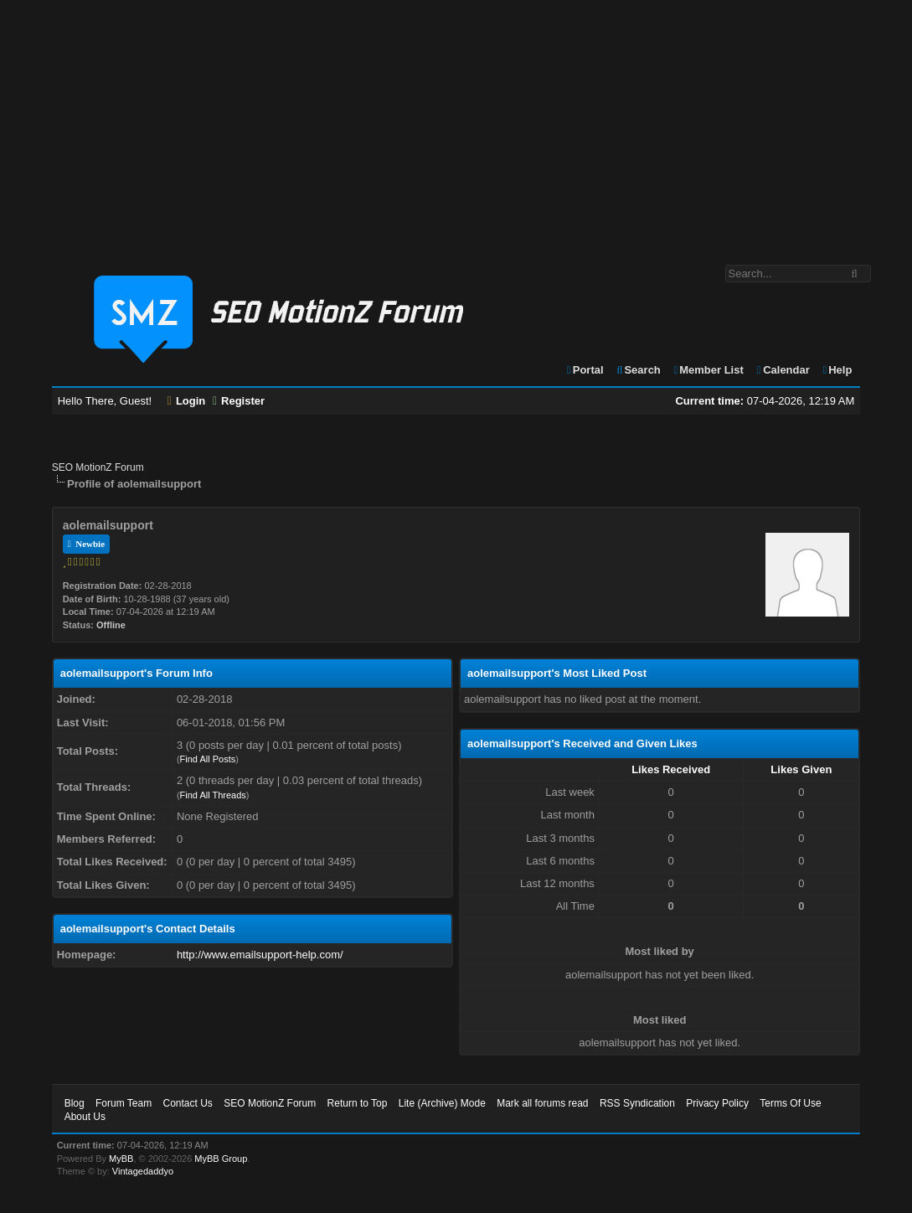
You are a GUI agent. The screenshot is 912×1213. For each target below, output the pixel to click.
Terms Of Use (790, 1103)
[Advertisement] (456, 124)
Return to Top (357, 1103)
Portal (584, 370)
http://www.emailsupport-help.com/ (260, 954)
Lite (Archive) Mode (442, 1103)
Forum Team (123, 1103)
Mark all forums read (542, 1103)
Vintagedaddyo (142, 1171)
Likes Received (670, 769)
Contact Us (188, 1103)
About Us (85, 1117)
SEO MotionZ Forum (98, 467)
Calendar (782, 370)
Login (186, 401)
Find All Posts (208, 759)
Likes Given (801, 769)
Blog (74, 1103)
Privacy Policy (717, 1103)
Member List (707, 370)
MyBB (121, 1159)
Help (836, 370)
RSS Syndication (637, 1103)
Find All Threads (213, 795)
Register (239, 401)
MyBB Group (220, 1159)
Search (638, 370)
